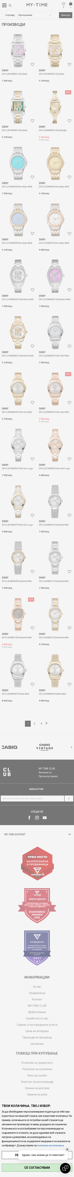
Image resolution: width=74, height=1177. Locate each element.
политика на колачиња (50, 1145)
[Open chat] (65, 1168)
